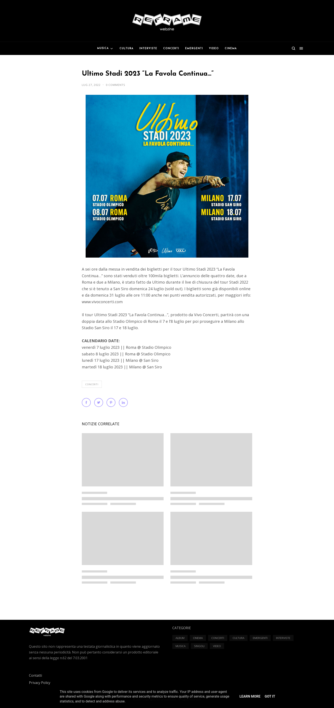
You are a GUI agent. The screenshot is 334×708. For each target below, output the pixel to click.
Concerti (91, 384)
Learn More (249, 696)
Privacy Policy (39, 682)
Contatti (35, 675)
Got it (270, 696)
